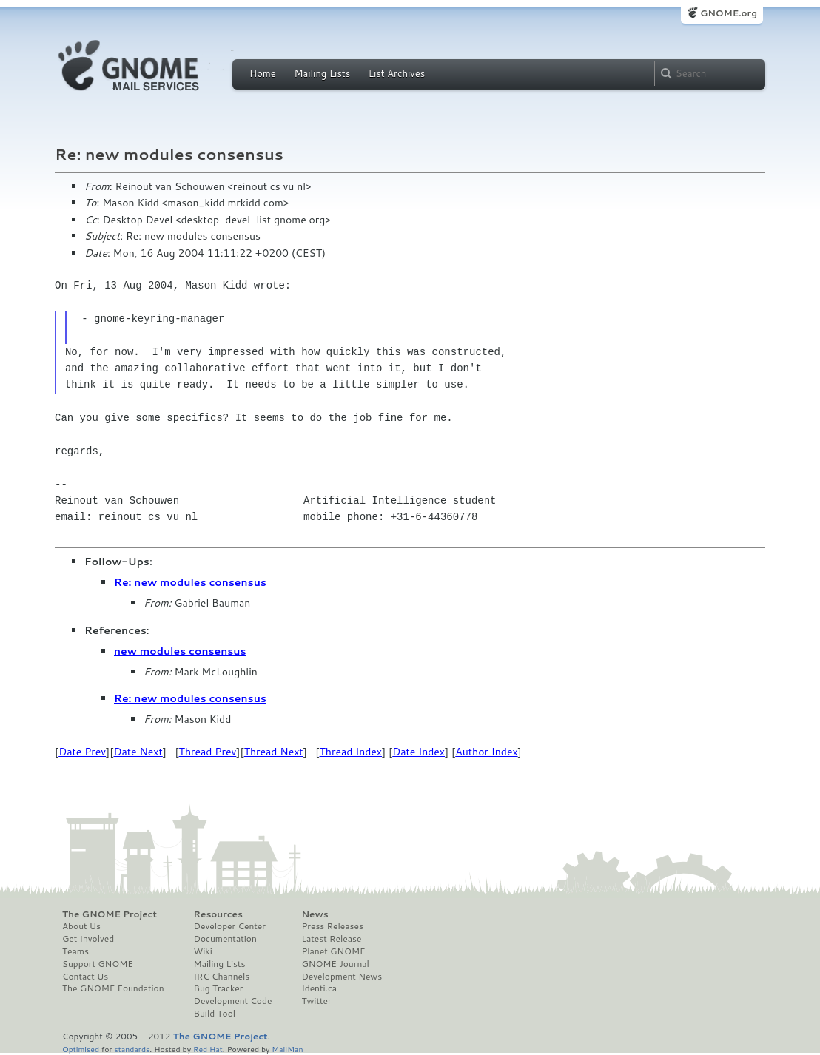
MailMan (287, 1048)
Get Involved (88, 939)
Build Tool (214, 1013)
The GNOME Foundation (113, 988)
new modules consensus (180, 651)
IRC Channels (222, 976)
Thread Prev (208, 751)
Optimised (80, 1048)
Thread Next (273, 751)
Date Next (137, 751)
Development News (341, 976)
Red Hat (208, 1048)
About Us (81, 926)
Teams (75, 951)
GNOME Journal (335, 964)
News (314, 914)
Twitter (316, 1001)
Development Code (233, 1001)
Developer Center (230, 926)
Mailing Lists (322, 73)
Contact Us (85, 976)
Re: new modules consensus (190, 582)
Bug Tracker (218, 988)
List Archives (397, 73)
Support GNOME (97, 964)
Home (262, 73)
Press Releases (332, 926)
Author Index (486, 751)
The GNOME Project (109, 914)
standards (131, 1048)
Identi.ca (319, 988)
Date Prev (82, 751)
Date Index (418, 751)
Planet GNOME (333, 951)
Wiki (203, 951)
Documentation (225, 939)
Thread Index (351, 751)
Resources (218, 914)
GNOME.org (728, 13)
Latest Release (331, 939)
